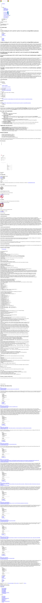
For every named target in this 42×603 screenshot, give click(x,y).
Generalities (3, 597)
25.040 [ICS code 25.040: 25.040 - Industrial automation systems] (3, 456)
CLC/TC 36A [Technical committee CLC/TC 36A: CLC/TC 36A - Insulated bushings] (4, 35)
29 (28, 182)
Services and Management (5, 598)
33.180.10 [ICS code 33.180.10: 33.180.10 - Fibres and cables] (3, 499)
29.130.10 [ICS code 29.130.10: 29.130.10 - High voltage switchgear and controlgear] (3, 480)
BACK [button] (3, 32)
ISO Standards (4, 590)
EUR (1, 22)
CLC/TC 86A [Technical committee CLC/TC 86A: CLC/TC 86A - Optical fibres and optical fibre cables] (4, 500)
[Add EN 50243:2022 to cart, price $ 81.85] (3, 177)
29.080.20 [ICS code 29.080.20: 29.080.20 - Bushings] (3, 402)
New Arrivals (3, 596)
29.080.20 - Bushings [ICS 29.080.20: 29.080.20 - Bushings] (5, 85)
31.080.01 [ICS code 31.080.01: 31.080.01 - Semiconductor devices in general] (3, 554)
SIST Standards (4, 589)
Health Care (3, 599)
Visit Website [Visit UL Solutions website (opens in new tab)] (2, 203)
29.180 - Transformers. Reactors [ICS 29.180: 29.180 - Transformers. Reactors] (6, 86)
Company (3, 580)
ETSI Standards (4, 593)
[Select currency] (3, 21)
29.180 (34, 182)
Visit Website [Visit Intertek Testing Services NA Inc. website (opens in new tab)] (2, 194)
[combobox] (5, 399)
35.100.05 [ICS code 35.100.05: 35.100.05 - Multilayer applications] (3, 576)
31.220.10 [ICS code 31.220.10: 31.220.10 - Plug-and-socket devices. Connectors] (3, 440)
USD (2, 22)
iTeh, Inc (25, 583)
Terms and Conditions (11, 583)
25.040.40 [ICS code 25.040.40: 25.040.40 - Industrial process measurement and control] (3, 424)
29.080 (29, 182)
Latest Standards (4, 588)
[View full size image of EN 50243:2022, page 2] (3, 171)
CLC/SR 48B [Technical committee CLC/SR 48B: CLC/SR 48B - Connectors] (3, 441)
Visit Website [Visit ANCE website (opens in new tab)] (2, 211)
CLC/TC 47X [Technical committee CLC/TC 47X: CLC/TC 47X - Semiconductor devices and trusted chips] (4, 555)
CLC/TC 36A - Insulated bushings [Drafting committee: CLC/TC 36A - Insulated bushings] (6, 90)
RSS (2, 581)
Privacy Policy (17, 583)
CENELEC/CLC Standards (5, 592)
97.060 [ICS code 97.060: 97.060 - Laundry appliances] (3, 517)
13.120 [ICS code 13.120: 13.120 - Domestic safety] (3, 516)
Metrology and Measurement (6, 601)
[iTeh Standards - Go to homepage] (4, 1)
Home (3, 579)
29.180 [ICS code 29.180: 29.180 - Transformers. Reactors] (3, 34)
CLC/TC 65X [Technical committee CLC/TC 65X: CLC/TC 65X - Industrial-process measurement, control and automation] (4, 457)
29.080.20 (31, 182)
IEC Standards (4, 591)
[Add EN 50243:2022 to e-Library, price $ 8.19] (1, 181)
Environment (3, 600)
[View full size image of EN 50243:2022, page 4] (9, 171)
